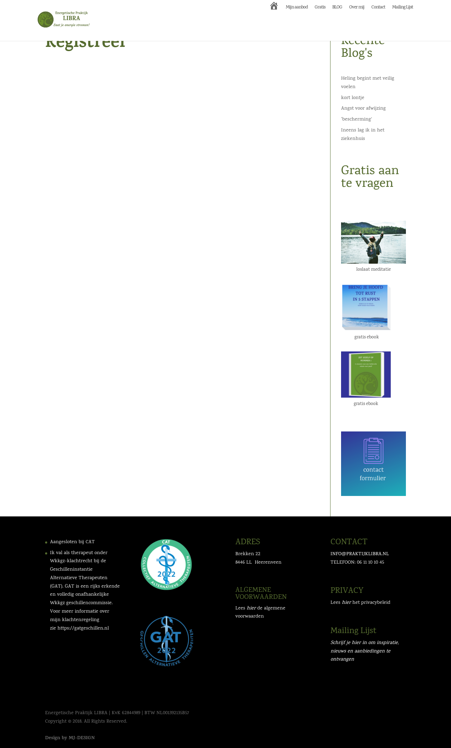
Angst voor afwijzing (363, 108)
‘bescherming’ (356, 119)
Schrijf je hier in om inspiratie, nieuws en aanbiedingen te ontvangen (364, 651)
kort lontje (352, 98)
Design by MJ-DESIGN (70, 738)
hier (346, 603)
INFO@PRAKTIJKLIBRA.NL (359, 554)
